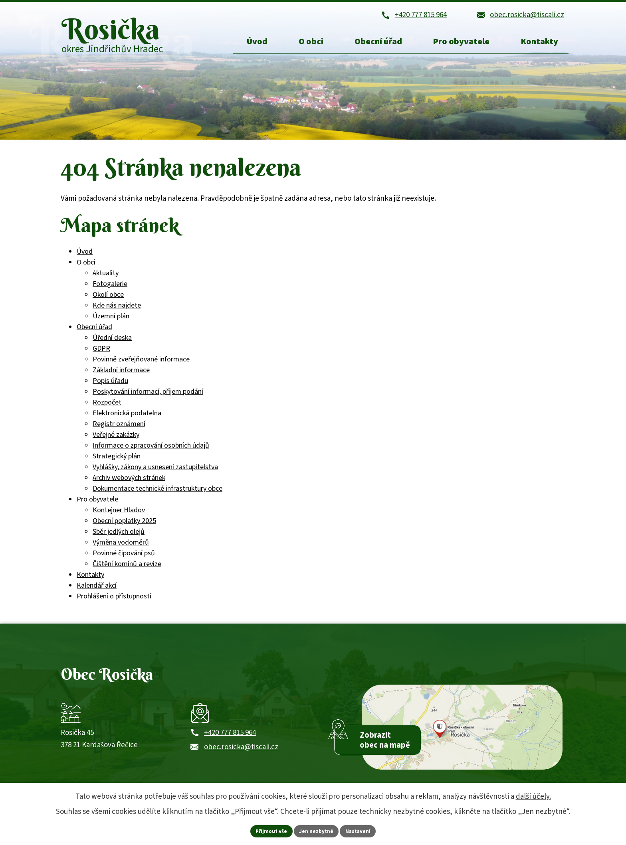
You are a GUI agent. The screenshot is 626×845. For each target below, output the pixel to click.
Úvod (85, 258)
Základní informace (121, 376)
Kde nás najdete (117, 312)
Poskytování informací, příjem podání (148, 398)
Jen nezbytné (316, 831)
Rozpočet (107, 409)
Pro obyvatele (97, 506)
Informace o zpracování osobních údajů (151, 452)
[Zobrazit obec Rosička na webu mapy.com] (462, 737)
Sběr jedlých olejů (119, 538)
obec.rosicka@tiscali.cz (241, 759)
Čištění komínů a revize (127, 570)
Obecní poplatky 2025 (124, 527)
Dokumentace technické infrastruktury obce (157, 495)
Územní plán (111, 323)
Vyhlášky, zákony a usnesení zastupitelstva (155, 473)
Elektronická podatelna (127, 419)
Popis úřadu (110, 387)
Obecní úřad (94, 333)
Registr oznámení (119, 430)
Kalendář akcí (97, 592)
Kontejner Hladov (119, 516)
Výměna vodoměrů (121, 549)
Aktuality (106, 279)
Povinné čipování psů (124, 560)
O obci (86, 269)
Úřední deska (112, 344)
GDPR (101, 355)
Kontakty (90, 581)
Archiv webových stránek (129, 484)
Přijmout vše (270, 831)
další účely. (533, 796)
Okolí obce (108, 301)
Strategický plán (117, 463)
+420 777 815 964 (230, 744)
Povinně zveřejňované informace (141, 366)
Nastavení (360, 831)
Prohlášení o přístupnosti (114, 603)
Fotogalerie (110, 290)
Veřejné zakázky (116, 441)
